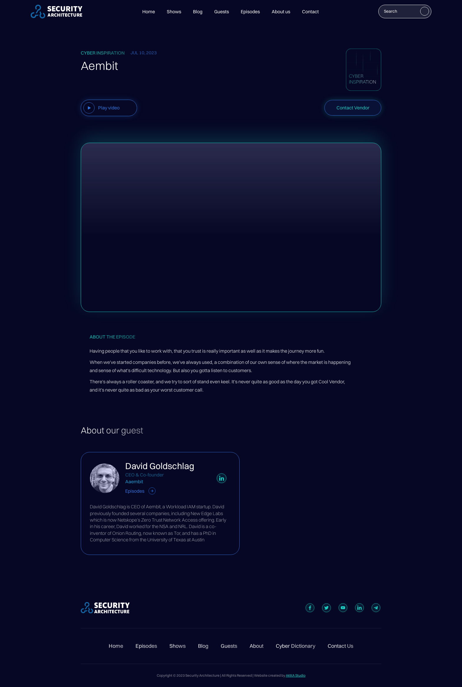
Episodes (250, 11)
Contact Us (340, 646)
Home (148, 11)
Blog (197, 11)
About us (281, 11)
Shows (174, 11)
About (256, 646)
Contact (310, 11)
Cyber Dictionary (295, 646)
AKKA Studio (296, 675)
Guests (221, 11)
